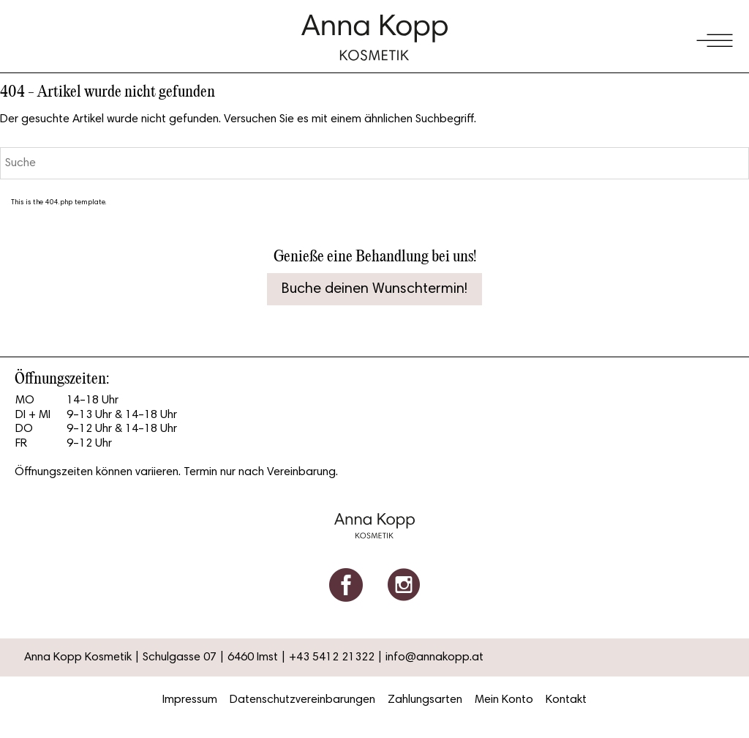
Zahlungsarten (425, 700)
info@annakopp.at (434, 657)
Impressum (189, 700)
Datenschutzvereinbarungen (302, 700)
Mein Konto (504, 700)
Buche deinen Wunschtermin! (374, 289)
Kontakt (566, 700)
